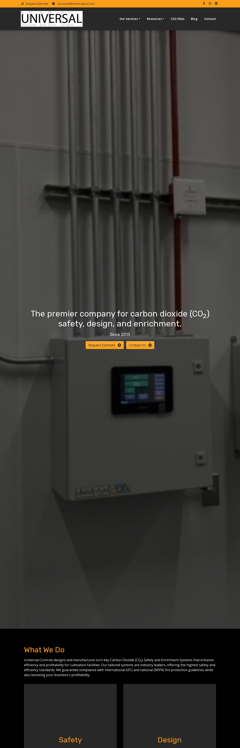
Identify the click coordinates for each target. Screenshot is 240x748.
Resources (154, 19)
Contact (210, 19)
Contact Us (140, 345)
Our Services (129, 19)
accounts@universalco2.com (73, 4)
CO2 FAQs (177, 19)
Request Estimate (34, 4)
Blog (194, 19)
